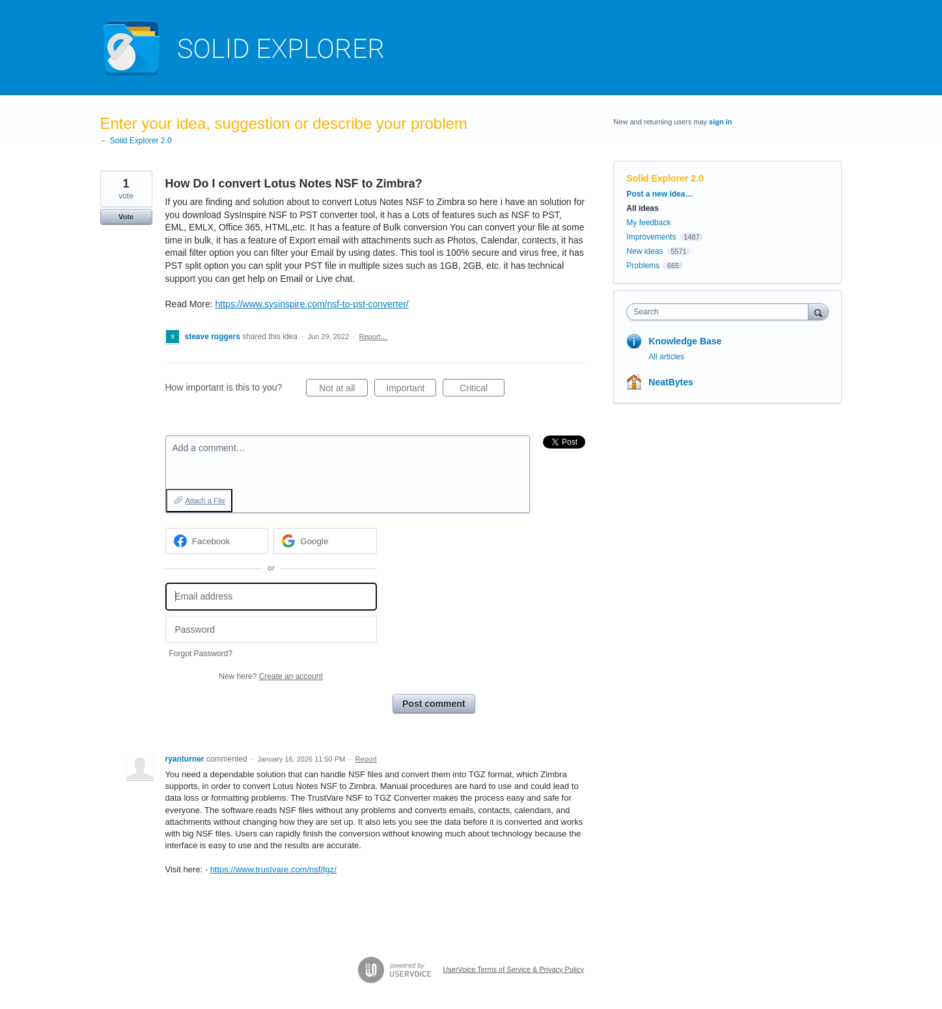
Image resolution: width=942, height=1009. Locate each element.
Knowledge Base (684, 341)
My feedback (648, 222)
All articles (666, 356)
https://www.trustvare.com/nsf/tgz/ (273, 869)
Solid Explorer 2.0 (664, 178)
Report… (373, 336)
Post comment (433, 703)
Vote (125, 217)
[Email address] (271, 597)
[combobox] (720, 311)
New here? (270, 676)
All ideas (642, 208)
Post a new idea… (659, 194)
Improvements (651, 237)
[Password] (271, 630)
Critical (482, 390)
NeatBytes (670, 382)
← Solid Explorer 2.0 (136, 140)
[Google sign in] (325, 541)
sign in (720, 122)
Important (411, 390)
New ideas (644, 251)
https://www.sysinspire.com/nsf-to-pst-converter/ (312, 304)
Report (366, 759)
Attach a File (205, 500)
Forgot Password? (200, 653)
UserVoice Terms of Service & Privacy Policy (513, 969)
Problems (642, 265)
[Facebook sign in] (217, 541)
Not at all (343, 390)
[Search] (818, 311)
